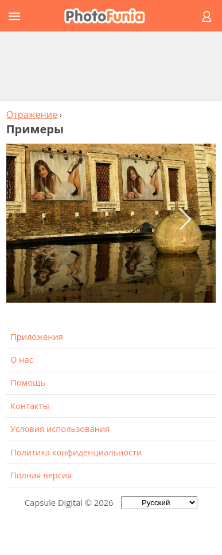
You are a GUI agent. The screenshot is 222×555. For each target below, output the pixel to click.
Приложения (36, 336)
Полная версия (41, 475)
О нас (21, 359)
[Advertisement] (111, 65)
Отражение (31, 114)
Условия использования (60, 428)
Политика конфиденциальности (76, 452)
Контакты (29, 405)
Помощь (27, 382)
